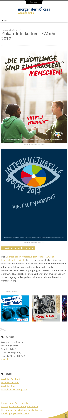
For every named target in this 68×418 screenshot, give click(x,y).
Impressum (7, 403)
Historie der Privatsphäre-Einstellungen (21, 410)
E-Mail (4, 359)
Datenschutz (21, 403)
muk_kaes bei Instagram (14, 390)
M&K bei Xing (8, 386)
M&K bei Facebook (10, 379)
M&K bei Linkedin (10, 383)
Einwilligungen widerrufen (15, 414)
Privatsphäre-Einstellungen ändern (19, 407)
